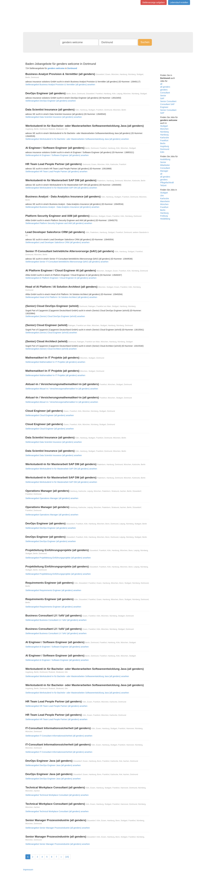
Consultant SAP (167, 104)
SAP (162, 98)
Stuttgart (164, 126)
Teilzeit (163, 185)
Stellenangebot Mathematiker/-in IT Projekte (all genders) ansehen (55, 362)
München (164, 129)
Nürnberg (164, 132)
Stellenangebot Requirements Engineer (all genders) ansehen (53, 590)
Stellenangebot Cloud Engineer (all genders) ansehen (49, 415)
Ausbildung (165, 159)
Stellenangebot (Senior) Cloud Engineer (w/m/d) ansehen (51, 332)
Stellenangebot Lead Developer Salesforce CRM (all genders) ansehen (57, 242)
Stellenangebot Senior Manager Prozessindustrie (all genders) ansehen (57, 828)
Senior (163, 95)
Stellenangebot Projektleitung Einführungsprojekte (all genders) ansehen (58, 558)
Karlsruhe (164, 137)
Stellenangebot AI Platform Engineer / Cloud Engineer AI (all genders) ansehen (61, 278)
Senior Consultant (168, 101)
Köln (162, 152)
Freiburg (164, 216)
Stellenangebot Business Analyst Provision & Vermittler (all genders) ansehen (60, 84)
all (161, 84)
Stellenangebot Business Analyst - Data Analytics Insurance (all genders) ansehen (62, 207)
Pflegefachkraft (167, 182)
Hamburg (164, 135)
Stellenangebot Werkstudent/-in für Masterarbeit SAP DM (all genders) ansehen (61, 188)
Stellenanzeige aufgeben (153, 2)
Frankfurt (164, 140)
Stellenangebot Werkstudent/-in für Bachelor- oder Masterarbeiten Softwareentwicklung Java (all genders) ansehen (77, 139)
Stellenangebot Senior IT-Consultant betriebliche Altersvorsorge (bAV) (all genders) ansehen (66, 262)
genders (164, 90)
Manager (164, 171)
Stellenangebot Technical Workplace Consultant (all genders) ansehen (57, 795)
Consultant (165, 92)
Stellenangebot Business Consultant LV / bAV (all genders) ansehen (56, 620)
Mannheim (165, 201)
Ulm (162, 195)
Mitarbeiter (165, 165)
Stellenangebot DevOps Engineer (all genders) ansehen (50, 101)
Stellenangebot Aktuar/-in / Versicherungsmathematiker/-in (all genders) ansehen (61, 389)
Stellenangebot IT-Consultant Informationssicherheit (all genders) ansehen (58, 736)
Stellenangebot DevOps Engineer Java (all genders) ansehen (53, 765)
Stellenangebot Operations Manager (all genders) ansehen (51, 498)
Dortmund (164, 149)
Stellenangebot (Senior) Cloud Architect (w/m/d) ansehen (51, 349)
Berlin (162, 143)
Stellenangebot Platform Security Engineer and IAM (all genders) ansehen (58, 223)
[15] (67, 857)
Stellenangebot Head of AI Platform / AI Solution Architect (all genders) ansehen (61, 297)
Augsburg (164, 146)
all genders (165, 87)
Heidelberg (165, 219)
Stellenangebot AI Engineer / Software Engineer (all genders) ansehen (57, 155)
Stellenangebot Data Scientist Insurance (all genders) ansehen (53, 117)
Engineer (164, 107)
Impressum (28, 869)
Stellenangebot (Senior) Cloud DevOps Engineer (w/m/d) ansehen (55, 316)
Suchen (145, 42)
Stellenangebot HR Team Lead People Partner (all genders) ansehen (56, 171)
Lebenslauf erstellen (179, 2)
